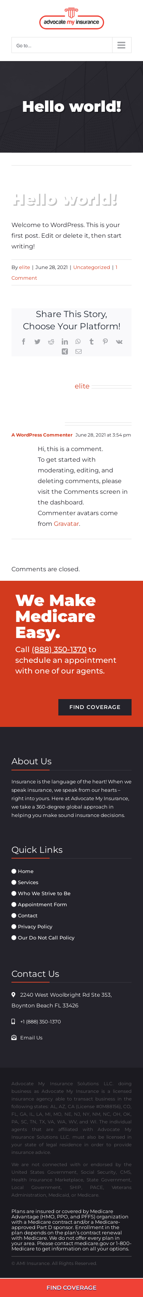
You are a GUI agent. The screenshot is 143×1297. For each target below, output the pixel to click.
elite (24, 267)
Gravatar (66, 523)
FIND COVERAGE (71, 1287)
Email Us (31, 1037)
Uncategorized (91, 267)
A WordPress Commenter (41, 435)
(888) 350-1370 (59, 649)
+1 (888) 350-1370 (40, 1021)
